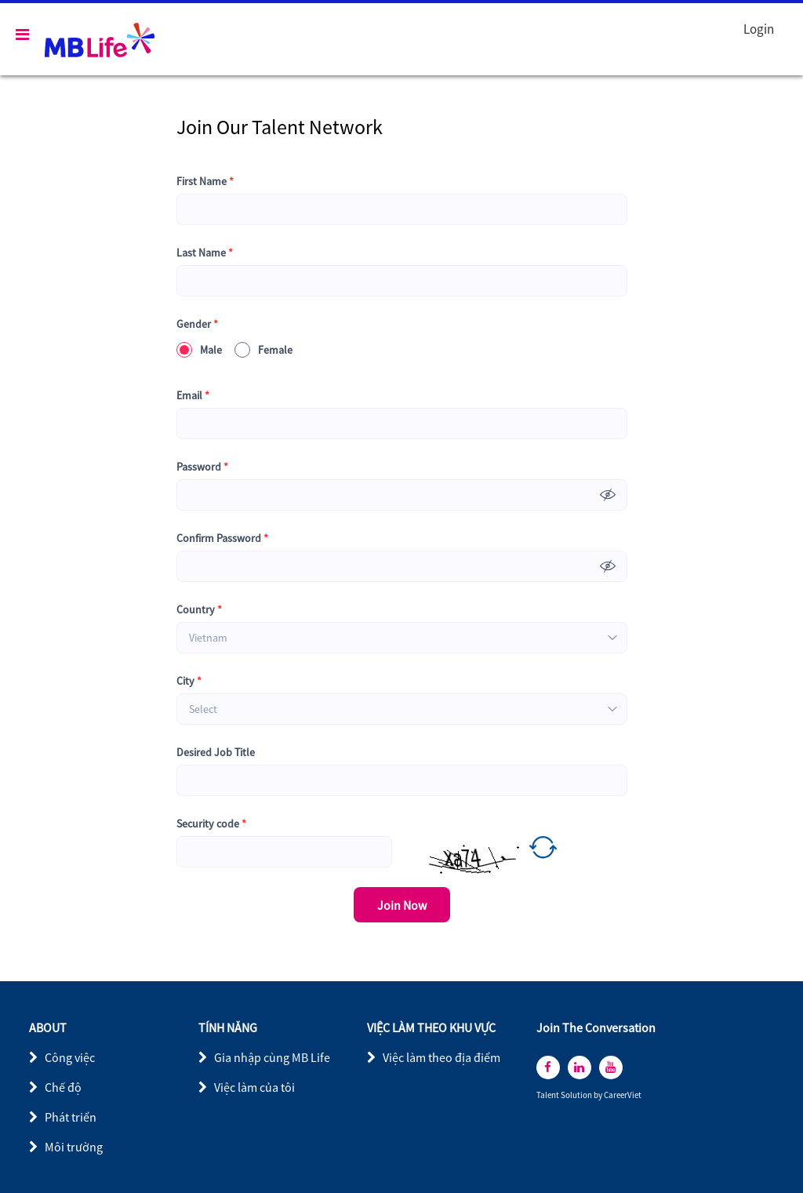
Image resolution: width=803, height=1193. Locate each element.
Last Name (204, 253)
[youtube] (611, 1067)
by (599, 1095)
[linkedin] (579, 1067)
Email (192, 395)
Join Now (402, 905)
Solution (577, 1095)
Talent (548, 1095)
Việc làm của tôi (254, 1087)
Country (199, 610)
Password (202, 467)
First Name (205, 181)
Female (263, 350)
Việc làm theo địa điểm (441, 1057)
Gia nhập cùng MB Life (272, 1057)
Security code (211, 824)
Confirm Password (222, 538)
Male (199, 350)
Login (758, 29)
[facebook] (548, 1067)
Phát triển (70, 1117)
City (189, 681)
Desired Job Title (215, 752)
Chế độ (63, 1087)
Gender (197, 324)
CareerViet (622, 1095)
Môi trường (74, 1147)
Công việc (70, 1057)
